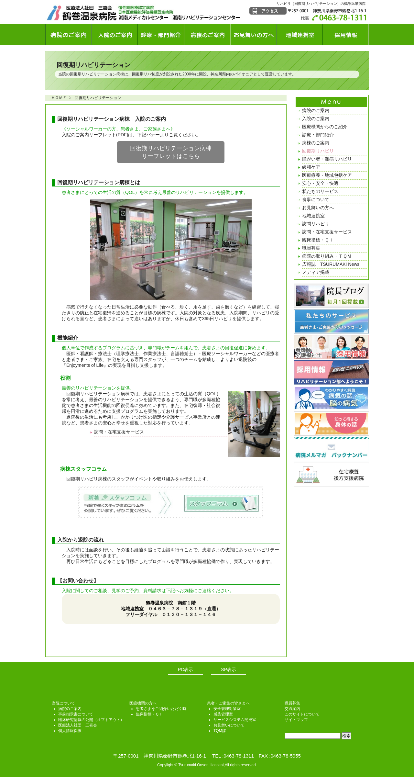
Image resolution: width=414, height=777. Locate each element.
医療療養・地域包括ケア (327, 175)
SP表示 (228, 669)
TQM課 (219, 730)
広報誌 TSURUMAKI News (330, 264)
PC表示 (185, 669)
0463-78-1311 (238, 756)
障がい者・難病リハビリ (327, 159)
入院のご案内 (315, 118)
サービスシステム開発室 (234, 719)
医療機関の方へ (143, 703)
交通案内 (292, 708)
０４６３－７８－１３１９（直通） (184, 608)
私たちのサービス (320, 191)
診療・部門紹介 (318, 134)
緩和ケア (311, 167)
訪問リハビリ (315, 223)
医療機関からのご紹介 (324, 126)
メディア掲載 (315, 272)
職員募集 (311, 248)
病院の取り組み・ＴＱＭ (327, 256)
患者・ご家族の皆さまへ (228, 703)
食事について (315, 199)
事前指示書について (75, 714)
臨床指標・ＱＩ (317, 239)
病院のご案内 (315, 110)
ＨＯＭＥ (59, 98)
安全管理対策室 (227, 708)
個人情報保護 (70, 730)
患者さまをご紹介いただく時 (161, 708)
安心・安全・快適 (320, 183)
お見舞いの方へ (318, 207)
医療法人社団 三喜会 (77, 725)
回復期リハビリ (318, 150)
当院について (63, 703)
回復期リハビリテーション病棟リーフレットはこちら (171, 152)
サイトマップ (296, 719)
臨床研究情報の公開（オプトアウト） (91, 719)
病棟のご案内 (315, 142)
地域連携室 (313, 215)
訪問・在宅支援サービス (119, 431)
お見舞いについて (229, 725)
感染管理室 (223, 714)
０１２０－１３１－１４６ (189, 614)
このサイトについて (302, 714)
